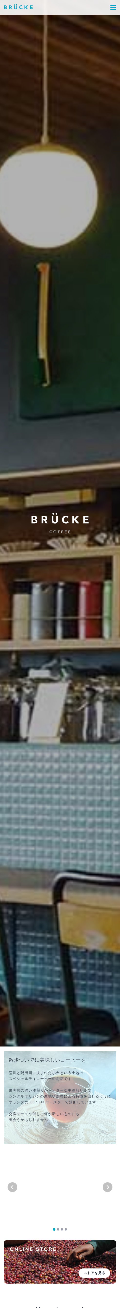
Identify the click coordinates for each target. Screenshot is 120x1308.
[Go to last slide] (12, 1187)
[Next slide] (107, 1187)
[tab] (54, 1229)
